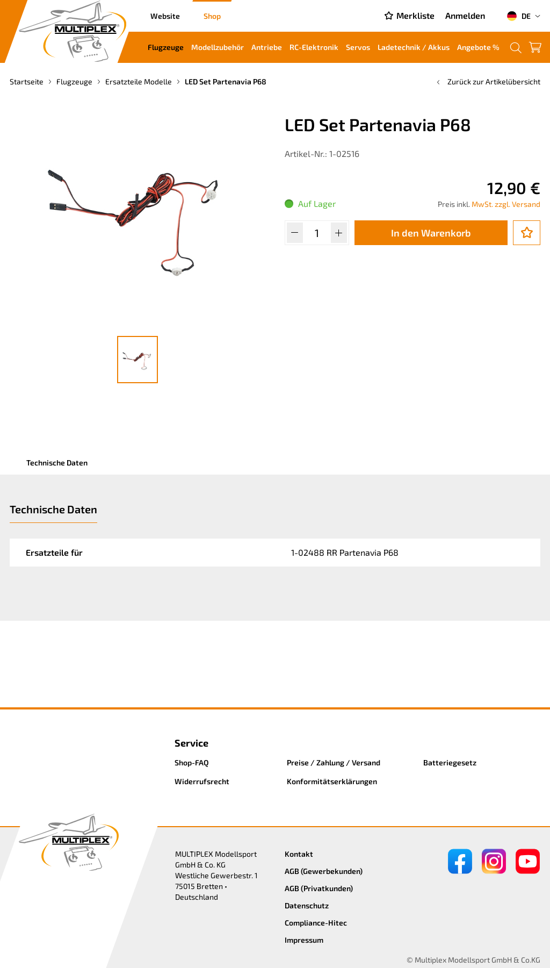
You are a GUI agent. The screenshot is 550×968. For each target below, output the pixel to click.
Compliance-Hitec (316, 922)
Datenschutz (307, 905)
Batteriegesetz (449, 762)
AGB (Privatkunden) (319, 888)
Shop (212, 15)
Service (191, 743)
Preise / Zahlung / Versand (333, 762)
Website (165, 15)
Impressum (304, 939)
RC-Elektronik (314, 47)
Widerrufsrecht (202, 781)
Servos (358, 47)
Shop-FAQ (192, 762)
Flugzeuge (166, 47)
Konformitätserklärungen (332, 781)
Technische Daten (57, 462)
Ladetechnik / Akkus (414, 47)
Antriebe (266, 47)
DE (518, 16)
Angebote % (478, 47)
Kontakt (299, 853)
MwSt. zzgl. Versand (506, 204)
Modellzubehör (217, 47)
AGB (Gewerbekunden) (324, 871)
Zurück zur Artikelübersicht (487, 81)
